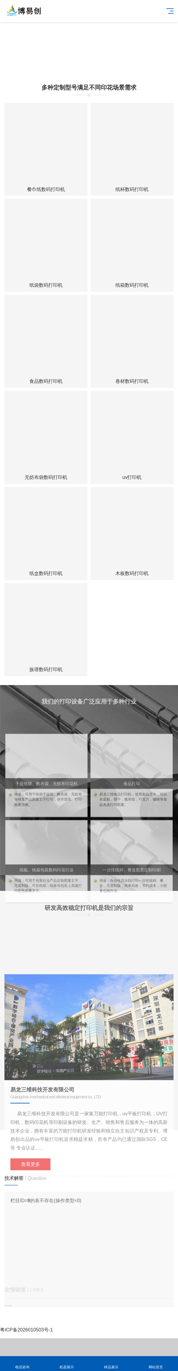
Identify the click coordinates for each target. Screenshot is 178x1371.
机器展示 (66, 1363)
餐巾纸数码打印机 (46, 189)
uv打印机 (132, 477)
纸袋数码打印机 (46, 285)
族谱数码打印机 (46, 669)
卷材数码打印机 (132, 381)
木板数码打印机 (132, 573)
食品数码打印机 (46, 381)
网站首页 (156, 1363)
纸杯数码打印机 (132, 189)
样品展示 (111, 1363)
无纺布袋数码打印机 (46, 477)
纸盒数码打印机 (46, 573)
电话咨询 (22, 1363)
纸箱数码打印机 (132, 285)
